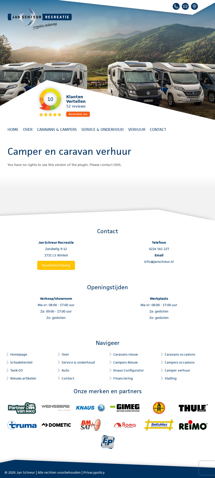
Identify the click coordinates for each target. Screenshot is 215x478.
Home (13, 129)
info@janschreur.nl (159, 261)
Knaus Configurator (128, 370)
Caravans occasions (180, 354)
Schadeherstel (21, 362)
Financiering (123, 378)
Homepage (18, 354)
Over (27, 129)
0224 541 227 (159, 249)
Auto (65, 370)
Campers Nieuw (125, 362)
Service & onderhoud (102, 129)
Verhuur (136, 129)
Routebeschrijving (56, 265)
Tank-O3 (16, 370)
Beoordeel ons (78, 114)
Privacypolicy (94, 472)
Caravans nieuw (125, 354)
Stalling (171, 378)
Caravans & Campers (57, 129)
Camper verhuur (177, 370)
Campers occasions (179, 362)
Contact (158, 129)
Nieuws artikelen (23, 378)
